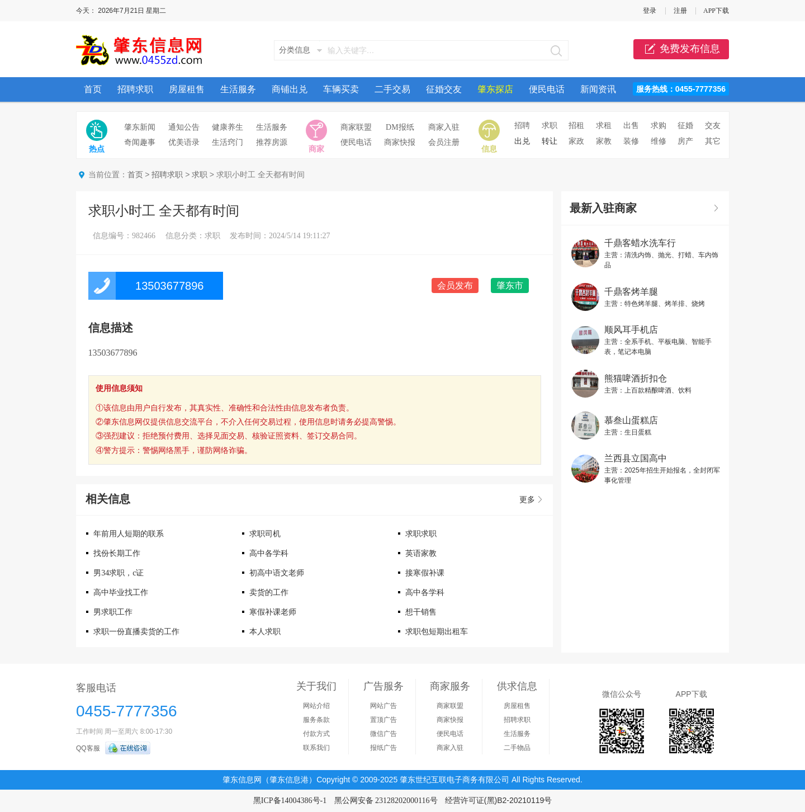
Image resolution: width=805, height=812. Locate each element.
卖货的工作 (268, 592)
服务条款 (316, 720)
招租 (576, 125)
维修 (658, 141)
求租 (604, 125)
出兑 (522, 141)
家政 (576, 141)
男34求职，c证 (118, 573)
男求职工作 (112, 612)
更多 (527, 499)
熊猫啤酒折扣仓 (635, 378)
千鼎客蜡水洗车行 (640, 243)
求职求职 (421, 534)
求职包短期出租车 (436, 631)
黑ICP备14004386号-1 (289, 800)
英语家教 (421, 553)
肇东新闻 (139, 127)
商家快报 (399, 142)
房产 (685, 141)
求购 (658, 125)
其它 (713, 141)
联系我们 (316, 748)
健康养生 (227, 127)
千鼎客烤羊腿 (631, 291)
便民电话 (547, 89)
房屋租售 (187, 89)
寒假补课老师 (272, 612)
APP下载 (716, 11)
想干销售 (421, 612)
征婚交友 (444, 89)
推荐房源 (271, 142)
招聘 (522, 125)
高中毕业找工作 (120, 592)
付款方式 (316, 734)
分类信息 (294, 50)
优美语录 (184, 142)
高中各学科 (268, 553)
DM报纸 (400, 127)
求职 (549, 125)
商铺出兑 (289, 89)
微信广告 (383, 734)
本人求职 (265, 631)
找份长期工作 (116, 553)
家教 (604, 141)
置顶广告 (383, 720)
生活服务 (238, 89)
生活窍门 (227, 142)
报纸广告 (383, 748)
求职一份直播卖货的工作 (136, 631)
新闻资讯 (598, 89)
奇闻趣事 (139, 142)
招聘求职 (135, 89)
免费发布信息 (681, 49)
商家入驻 (444, 127)
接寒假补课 (424, 573)
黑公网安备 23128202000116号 (386, 800)
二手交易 (392, 89)
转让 (549, 141)
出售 (631, 125)
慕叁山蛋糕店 (631, 420)
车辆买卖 (341, 89)
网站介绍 (316, 706)
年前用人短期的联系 (128, 534)
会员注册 (444, 142)
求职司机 (265, 534)
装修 (631, 141)
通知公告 (184, 127)
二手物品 (517, 748)
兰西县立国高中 (635, 458)
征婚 (685, 125)
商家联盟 (356, 127)
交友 (713, 125)
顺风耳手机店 (631, 329)
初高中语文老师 (276, 573)
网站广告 (383, 706)
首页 (93, 89)
